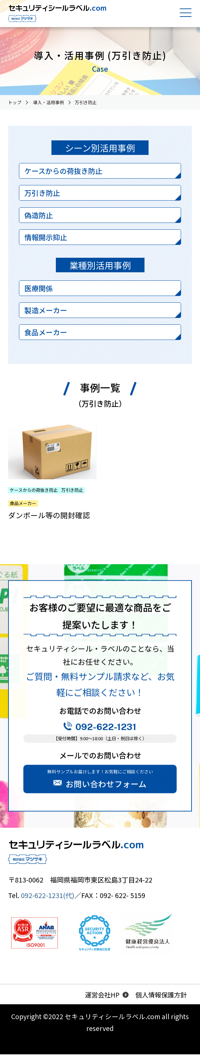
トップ (14, 102)
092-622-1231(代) (47, 896)
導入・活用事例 (48, 102)
